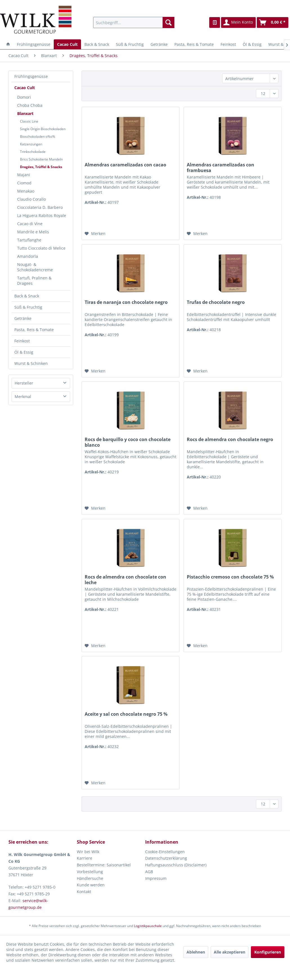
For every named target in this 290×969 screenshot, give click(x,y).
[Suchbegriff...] (133, 22)
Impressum (156, 878)
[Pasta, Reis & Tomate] (194, 44)
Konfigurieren (267, 952)
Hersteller (24, 383)
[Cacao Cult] (67, 44)
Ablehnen (195, 952)
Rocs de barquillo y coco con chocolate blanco (127, 442)
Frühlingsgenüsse (31, 76)
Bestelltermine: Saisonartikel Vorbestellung (104, 868)
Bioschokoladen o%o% (37, 136)
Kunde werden (91, 884)
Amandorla (27, 256)
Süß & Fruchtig (28, 307)
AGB (149, 871)
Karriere (84, 858)
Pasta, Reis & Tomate (34, 329)
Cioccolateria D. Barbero (40, 207)
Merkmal (23, 396)
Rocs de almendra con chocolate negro (230, 439)
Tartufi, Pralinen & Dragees (34, 280)
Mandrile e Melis (33, 231)
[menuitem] (133, 22)
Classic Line (29, 121)
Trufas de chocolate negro (216, 302)
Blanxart (25, 113)
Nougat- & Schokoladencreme (35, 267)
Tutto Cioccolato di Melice (41, 248)
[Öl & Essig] (252, 44)
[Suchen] (168, 22)
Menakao (25, 191)
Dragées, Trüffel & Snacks (41, 166)
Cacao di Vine (29, 223)
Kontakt (84, 891)
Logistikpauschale (148, 925)
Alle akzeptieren (229, 952)
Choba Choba (29, 105)
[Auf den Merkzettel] (95, 233)
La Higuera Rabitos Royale (41, 215)
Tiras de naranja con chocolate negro (126, 302)
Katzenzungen (31, 144)
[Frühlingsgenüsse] (34, 44)
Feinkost (22, 341)
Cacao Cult (24, 87)
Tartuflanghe (29, 240)
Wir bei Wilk (88, 851)
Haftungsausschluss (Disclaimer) (175, 865)
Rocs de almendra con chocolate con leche (125, 579)
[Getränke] (159, 44)
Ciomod (24, 183)
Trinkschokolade (33, 151)
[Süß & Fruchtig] (130, 44)
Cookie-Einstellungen (165, 851)
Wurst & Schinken (31, 363)
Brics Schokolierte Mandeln (41, 159)
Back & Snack (26, 296)
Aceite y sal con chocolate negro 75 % (126, 714)
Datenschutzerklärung (166, 858)
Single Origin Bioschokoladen (43, 129)
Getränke (23, 318)
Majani (23, 174)
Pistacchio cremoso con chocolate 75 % (230, 577)
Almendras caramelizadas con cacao (125, 165)
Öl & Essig (23, 352)
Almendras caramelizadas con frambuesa (220, 167)
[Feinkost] (228, 44)
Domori (24, 97)
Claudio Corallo (31, 199)
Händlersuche (90, 878)
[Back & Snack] (97, 44)
